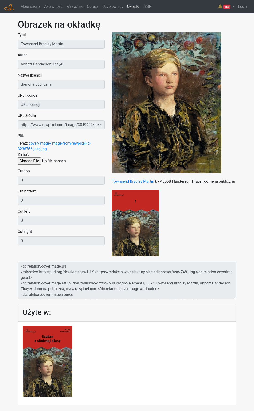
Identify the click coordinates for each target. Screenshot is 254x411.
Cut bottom (27, 191)
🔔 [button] (224, 6)
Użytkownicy (112, 6)
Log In (243, 6)
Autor (22, 55)
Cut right (25, 231)
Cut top (24, 171)
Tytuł (22, 35)
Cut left (24, 211)
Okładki (133, 6)
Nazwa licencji (30, 75)
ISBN (147, 6)
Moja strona (30, 6)
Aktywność (53, 6)
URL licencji (27, 95)
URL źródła (27, 115)
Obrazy (93, 6)
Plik (21, 136)
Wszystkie (74, 6)
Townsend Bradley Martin (133, 181)
